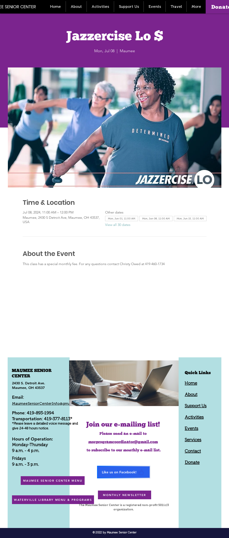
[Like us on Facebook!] (123, 472)
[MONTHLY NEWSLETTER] (124, 495)
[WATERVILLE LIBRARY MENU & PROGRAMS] (53, 499)
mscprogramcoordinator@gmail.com (123, 441)
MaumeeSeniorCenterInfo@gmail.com (46, 403)
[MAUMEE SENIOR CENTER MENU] (53, 480)
